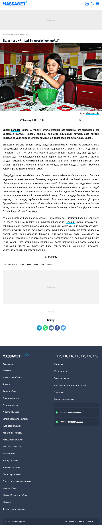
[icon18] (26, 356)
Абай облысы (9, 453)
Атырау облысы (11, 391)
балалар (15, 130)
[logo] (15, 3)
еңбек (29, 264)
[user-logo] (87, 5)
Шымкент (7, 502)
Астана (6, 384)
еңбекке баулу (39, 264)
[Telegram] (89, 356)
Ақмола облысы (11, 412)
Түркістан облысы (12, 426)
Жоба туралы (60, 371)
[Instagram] (83, 356)
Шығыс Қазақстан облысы (16, 495)
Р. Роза (51, 256)
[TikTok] (59, 356)
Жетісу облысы (10, 460)
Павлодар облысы (12, 474)
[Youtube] (65, 356)
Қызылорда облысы (13, 439)
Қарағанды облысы (12, 433)
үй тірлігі (22, 264)
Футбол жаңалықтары (14, 509)
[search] (92, 3)
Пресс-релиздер (61, 378)
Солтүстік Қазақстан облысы (17, 481)
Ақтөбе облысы (10, 405)
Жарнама (58, 364)
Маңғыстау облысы (12, 377)
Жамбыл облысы (11, 467)
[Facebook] (77, 356)
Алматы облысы (11, 398)
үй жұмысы (12, 264)
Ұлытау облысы (11, 488)
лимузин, (49, 264)
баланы (72, 152)
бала (4, 264)
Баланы (70, 222)
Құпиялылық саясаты (65, 399)
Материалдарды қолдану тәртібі (70, 385)
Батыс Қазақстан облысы (15, 419)
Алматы (7, 370)
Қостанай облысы (12, 446)
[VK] (71, 356)
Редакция (58, 392)
